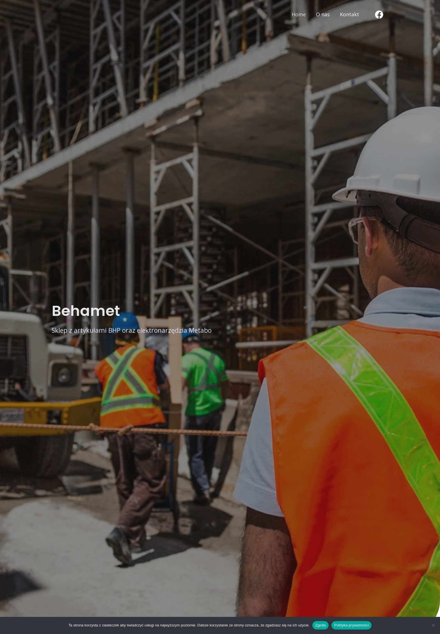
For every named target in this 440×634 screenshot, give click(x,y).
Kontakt (349, 14)
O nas (323, 14)
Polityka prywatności (351, 625)
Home (299, 14)
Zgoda (320, 625)
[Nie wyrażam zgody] (433, 625)
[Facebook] (379, 14)
